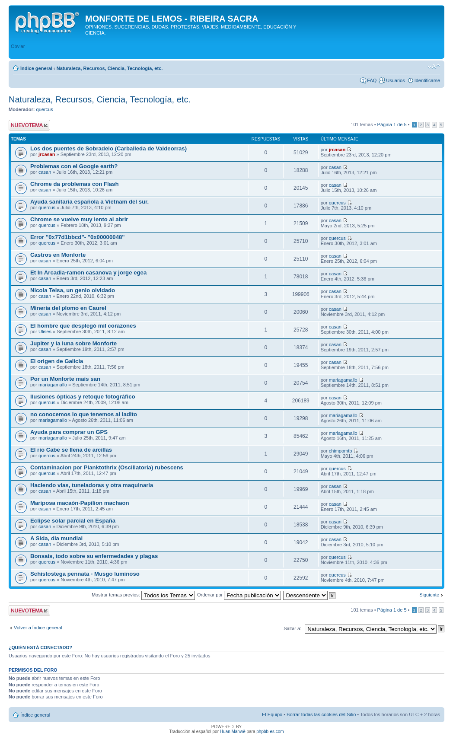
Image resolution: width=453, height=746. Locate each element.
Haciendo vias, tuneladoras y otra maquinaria (91, 485)
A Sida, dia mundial (56, 538)
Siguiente (429, 594)
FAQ (371, 80)
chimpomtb (340, 450)
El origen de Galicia (56, 361)
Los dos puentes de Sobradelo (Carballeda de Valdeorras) (108, 148)
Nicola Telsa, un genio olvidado (72, 290)
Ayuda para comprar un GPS (69, 432)
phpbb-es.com (270, 731)
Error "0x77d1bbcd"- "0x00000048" (77, 237)
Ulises (44, 331)
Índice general (36, 68)
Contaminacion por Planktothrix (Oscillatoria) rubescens (106, 467)
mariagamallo (52, 384)
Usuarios (395, 80)
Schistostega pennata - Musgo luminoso (85, 574)
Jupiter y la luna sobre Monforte (73, 343)
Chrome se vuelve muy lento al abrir (79, 219)
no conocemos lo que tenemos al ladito (83, 414)
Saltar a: (292, 628)
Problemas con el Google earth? (74, 166)
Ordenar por (239, 594)
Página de (392, 124)
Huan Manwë (233, 731)
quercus (44, 109)
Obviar (18, 46)
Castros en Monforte (58, 255)
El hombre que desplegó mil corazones (83, 325)
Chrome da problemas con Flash (74, 184)
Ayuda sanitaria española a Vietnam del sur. (89, 201)
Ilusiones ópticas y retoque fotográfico (82, 396)
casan (44, 172)
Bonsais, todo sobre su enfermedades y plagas (94, 556)
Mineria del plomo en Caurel (68, 308)
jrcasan (46, 154)
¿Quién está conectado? (40, 647)
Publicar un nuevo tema (29, 125)
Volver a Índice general (38, 627)
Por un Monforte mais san (65, 379)
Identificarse (427, 80)
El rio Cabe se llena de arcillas (71, 449)
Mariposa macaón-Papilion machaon (79, 503)
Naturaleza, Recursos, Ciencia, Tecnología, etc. (110, 68)
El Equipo (272, 714)
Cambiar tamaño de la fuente (433, 66)
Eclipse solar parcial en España (72, 520)
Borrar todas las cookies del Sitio (321, 714)
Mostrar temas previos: (143, 594)
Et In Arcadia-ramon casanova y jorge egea (88, 272)
